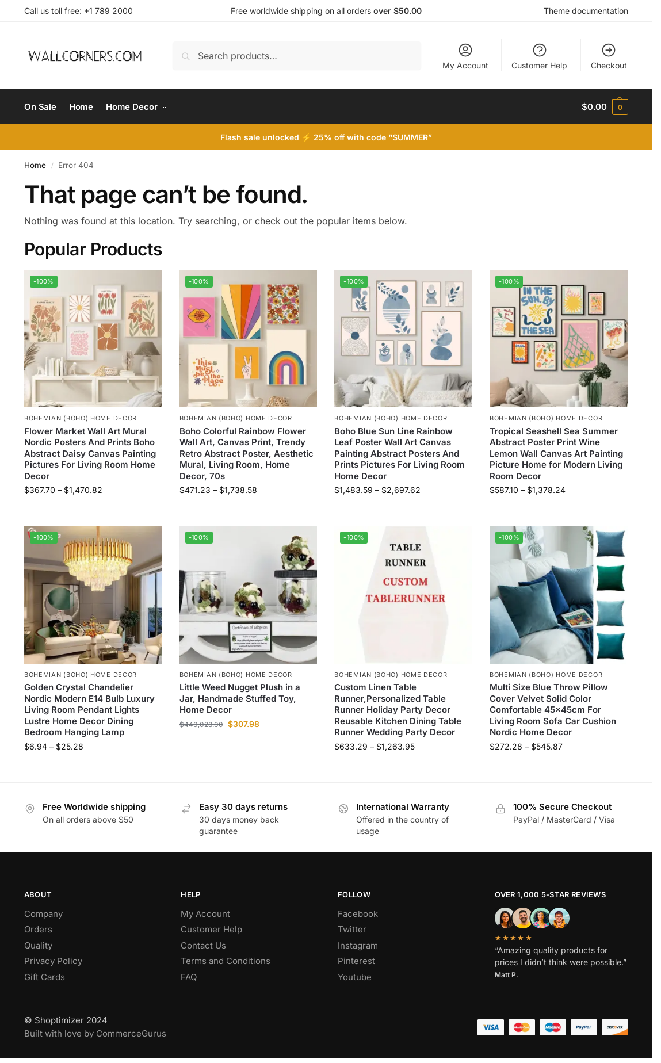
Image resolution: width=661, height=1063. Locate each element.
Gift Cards (44, 977)
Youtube (355, 977)
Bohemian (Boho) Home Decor (80, 418)
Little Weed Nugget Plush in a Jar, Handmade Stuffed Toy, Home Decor (239, 698)
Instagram (358, 945)
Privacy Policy (53, 960)
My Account (465, 56)
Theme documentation (586, 11)
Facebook (358, 913)
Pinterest (356, 960)
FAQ (189, 977)
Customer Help (539, 56)
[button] (605, 107)
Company (43, 913)
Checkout (609, 56)
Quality (38, 945)
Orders (38, 929)
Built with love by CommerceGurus (95, 1033)
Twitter (352, 929)
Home (35, 165)
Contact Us (203, 945)
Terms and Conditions (225, 960)
